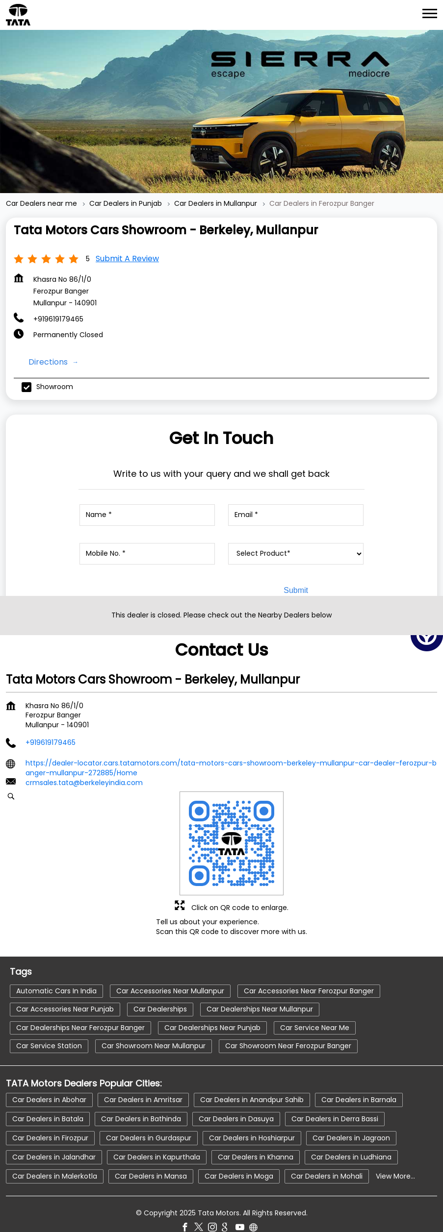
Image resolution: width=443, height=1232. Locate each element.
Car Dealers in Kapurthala (156, 1137)
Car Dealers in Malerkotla (54, 1156)
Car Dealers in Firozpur (50, 1118)
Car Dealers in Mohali (327, 1156)
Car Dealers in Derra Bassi (334, 1099)
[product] (296, 534)
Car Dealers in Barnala (358, 1080)
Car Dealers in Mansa (151, 1156)
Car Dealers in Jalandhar (54, 1137)
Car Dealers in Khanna (255, 1137)
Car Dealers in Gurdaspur (148, 1118)
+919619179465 (58, 300)
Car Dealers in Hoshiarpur (252, 1118)
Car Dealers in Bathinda (141, 1099)
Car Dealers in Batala (47, 1099)
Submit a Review (127, 239)
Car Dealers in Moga (239, 1156)
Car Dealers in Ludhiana (351, 1137)
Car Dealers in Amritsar (143, 1080)
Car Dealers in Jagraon (351, 1118)
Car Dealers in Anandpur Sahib (252, 1080)
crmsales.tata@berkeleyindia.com (84, 763)
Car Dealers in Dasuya (236, 1099)
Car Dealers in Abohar (49, 1080)
